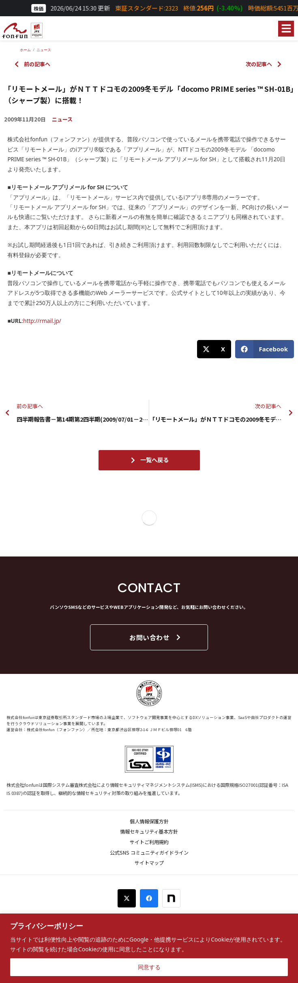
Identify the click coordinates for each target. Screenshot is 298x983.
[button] (286, 29)
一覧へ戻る (149, 459)
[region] (149, 948)
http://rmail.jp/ (42, 321)
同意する (149, 967)
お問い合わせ (155, 637)
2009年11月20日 (25, 119)
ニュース (62, 119)
